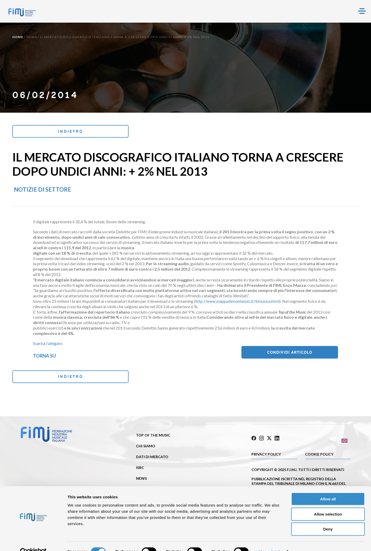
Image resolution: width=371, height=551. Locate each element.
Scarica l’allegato (48, 344)
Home (17, 37)
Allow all (328, 488)
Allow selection (328, 503)
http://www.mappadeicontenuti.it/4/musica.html (238, 301)
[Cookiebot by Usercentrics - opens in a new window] (33, 541)
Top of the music (153, 437)
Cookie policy (319, 455)
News (31, 37)
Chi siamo (145, 448)
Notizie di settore (42, 190)
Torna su (44, 356)
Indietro (47, 131)
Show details (270, 541)
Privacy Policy (266, 455)
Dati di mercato (152, 459)
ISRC (140, 469)
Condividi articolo (312, 353)
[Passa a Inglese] (325, 441)
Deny (328, 518)
